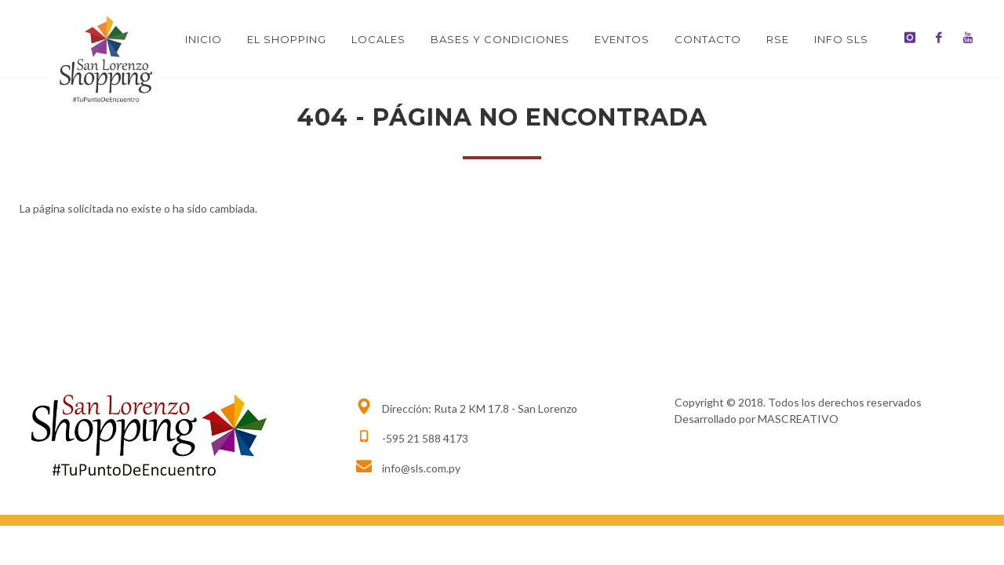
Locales (378, 39)
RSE (777, 39)
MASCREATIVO (798, 418)
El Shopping (286, 39)
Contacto (708, 39)
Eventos (622, 39)
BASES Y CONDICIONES (500, 39)
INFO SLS (841, 39)
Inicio (203, 39)
